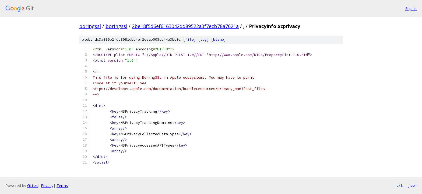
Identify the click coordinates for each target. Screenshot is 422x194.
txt (399, 185)
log (203, 39)
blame (218, 39)
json (412, 185)
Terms (62, 185)
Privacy (47, 185)
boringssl (90, 26)
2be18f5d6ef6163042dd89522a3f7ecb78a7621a (185, 26)
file (189, 39)
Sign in (411, 8)
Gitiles (32, 185)
